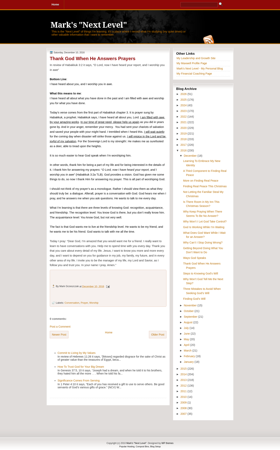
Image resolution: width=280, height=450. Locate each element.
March (188, 350)
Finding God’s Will (194, 298)
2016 (183, 150)
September (191, 316)
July (186, 328)
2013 (183, 379)
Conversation (72, 302)
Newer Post (59, 334)
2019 (183, 133)
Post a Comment (60, 326)
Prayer (84, 302)
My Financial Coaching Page (194, 73)
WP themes (167, 443)
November (190, 305)
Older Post (157, 334)
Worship (93, 302)
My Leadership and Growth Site (196, 58)
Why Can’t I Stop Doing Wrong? (202, 242)
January (189, 361)
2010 (183, 396)
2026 (183, 94)
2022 (183, 116)
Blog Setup (155, 446)
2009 (183, 402)
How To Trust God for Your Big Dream (81, 366)
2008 (183, 408)
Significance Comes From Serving (79, 380)
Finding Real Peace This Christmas (205, 186)
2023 (183, 110)
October (189, 311)
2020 (183, 127)
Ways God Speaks (194, 257)
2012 (183, 385)
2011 (183, 391)
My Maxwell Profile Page (192, 63)
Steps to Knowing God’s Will (200, 273)
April (187, 344)
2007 (183, 413)
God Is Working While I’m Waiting (203, 227)
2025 (183, 99)
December (190, 155)
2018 (183, 139)
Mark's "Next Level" (89, 25)
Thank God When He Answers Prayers (93, 58)
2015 (183, 368)
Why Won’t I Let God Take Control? (205, 221)
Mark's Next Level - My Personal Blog (200, 68)
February (190, 356)
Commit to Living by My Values (76, 352)
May (187, 339)
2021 (183, 122)
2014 (183, 374)
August (188, 322)
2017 (183, 144)
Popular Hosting (127, 446)
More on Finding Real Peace (200, 180)
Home (108, 332)
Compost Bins (142, 446)
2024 (183, 105)
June (187, 333)
